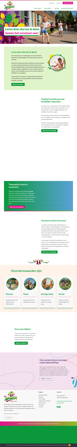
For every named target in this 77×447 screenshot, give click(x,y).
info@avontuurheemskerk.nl (64, 423)
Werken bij (51, 3)
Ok (69, 445)
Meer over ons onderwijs (49, 132)
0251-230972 (60, 425)
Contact (58, 3)
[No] (75, 445)
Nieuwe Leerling (68, 3)
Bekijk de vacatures (46, 394)
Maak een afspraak (18, 84)
